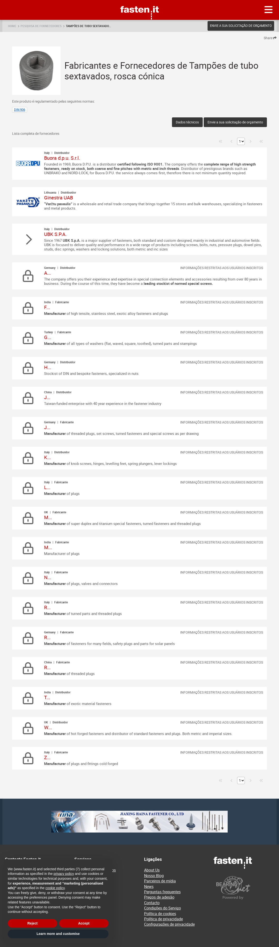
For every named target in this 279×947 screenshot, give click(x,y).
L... (47, 487)
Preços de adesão (159, 897)
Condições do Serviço (162, 908)
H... (47, 367)
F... (47, 307)
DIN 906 (19, 109)
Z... (47, 757)
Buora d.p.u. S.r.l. (62, 158)
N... (47, 577)
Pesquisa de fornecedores (41, 26)
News (149, 886)
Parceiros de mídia (160, 881)
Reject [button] (32, 923)
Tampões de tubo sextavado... (88, 26)
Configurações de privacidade (169, 924)
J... (47, 397)
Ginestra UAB (58, 197)
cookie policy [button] (55, 888)
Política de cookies (160, 913)
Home (12, 26)
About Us (152, 870)
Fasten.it (140, 2)
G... (47, 337)
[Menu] (268, 10)
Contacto (152, 902)
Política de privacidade (163, 919)
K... (47, 457)
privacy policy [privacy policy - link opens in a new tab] (64, 874)
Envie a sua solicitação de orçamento (241, 25)
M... (48, 517)
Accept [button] (84, 923)
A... (47, 273)
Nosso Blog (154, 875)
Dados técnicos (187, 122)
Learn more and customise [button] (58, 934)
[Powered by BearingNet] (244, 888)
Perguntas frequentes (162, 891)
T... (47, 697)
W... (48, 727)
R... (47, 607)
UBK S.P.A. (55, 234)
